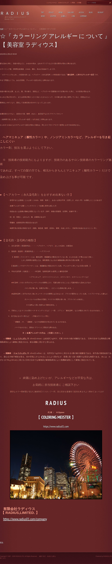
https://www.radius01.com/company (25, 519)
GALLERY (71, 12)
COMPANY (83, 16)
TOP (42, 12)
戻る (1, 542)
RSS (73, 2)
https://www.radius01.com (56, 426)
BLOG (91, 12)
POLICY (51, 12)
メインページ (52, 2)
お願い (64, 16)
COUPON (53, 16)
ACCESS (81, 12)
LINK (73, 16)
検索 (110, 2)
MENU (61, 12)
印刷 (79, 2)
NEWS (43, 16)
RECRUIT (100, 12)
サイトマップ (64, 2)
